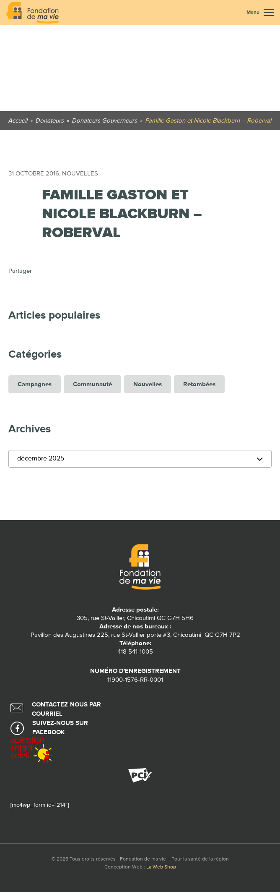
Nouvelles (80, 173)
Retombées (199, 384)
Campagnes (35, 384)
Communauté (92, 384)
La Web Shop (161, 867)
